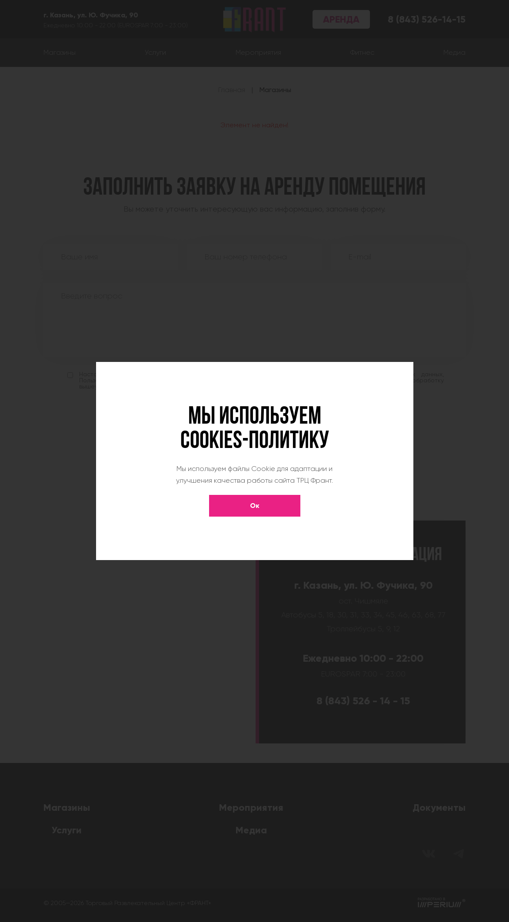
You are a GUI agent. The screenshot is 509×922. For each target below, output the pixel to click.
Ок (254, 505)
